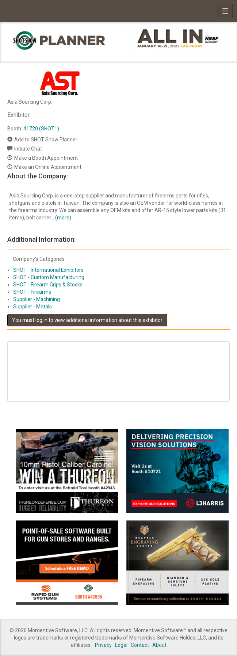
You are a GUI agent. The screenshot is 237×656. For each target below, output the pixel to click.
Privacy (103, 645)
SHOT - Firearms (32, 292)
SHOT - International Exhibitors (48, 270)
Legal (121, 645)
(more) (63, 217)
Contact (140, 645)
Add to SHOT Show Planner (45, 139)
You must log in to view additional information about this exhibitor (87, 320)
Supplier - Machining (36, 299)
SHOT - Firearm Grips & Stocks (48, 285)
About (159, 645)
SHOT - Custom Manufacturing (48, 277)
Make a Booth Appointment (46, 158)
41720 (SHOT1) (41, 128)
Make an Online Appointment (47, 167)
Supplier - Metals (32, 307)
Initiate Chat (28, 149)
